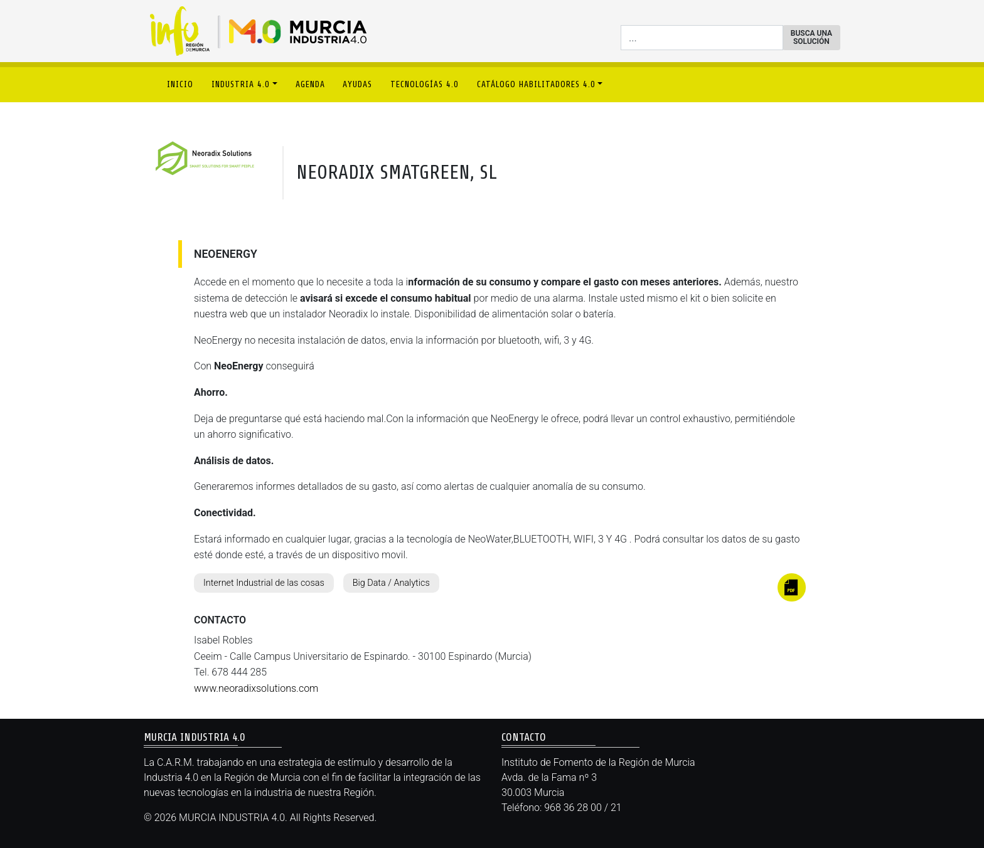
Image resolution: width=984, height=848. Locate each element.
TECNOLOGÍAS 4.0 (424, 84)
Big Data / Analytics (391, 583)
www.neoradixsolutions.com (256, 688)
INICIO (180, 84)
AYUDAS (357, 84)
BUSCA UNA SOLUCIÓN (811, 37)
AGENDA (310, 84)
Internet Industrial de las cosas (263, 583)
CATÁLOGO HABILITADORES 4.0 (536, 84)
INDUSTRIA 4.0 (240, 84)
